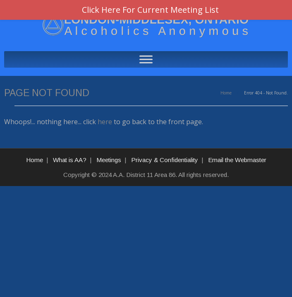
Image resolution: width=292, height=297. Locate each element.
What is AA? (69, 159)
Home (226, 93)
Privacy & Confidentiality (164, 159)
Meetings (108, 159)
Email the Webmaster (237, 159)
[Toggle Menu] (146, 59)
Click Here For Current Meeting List (150, 9)
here (105, 121)
